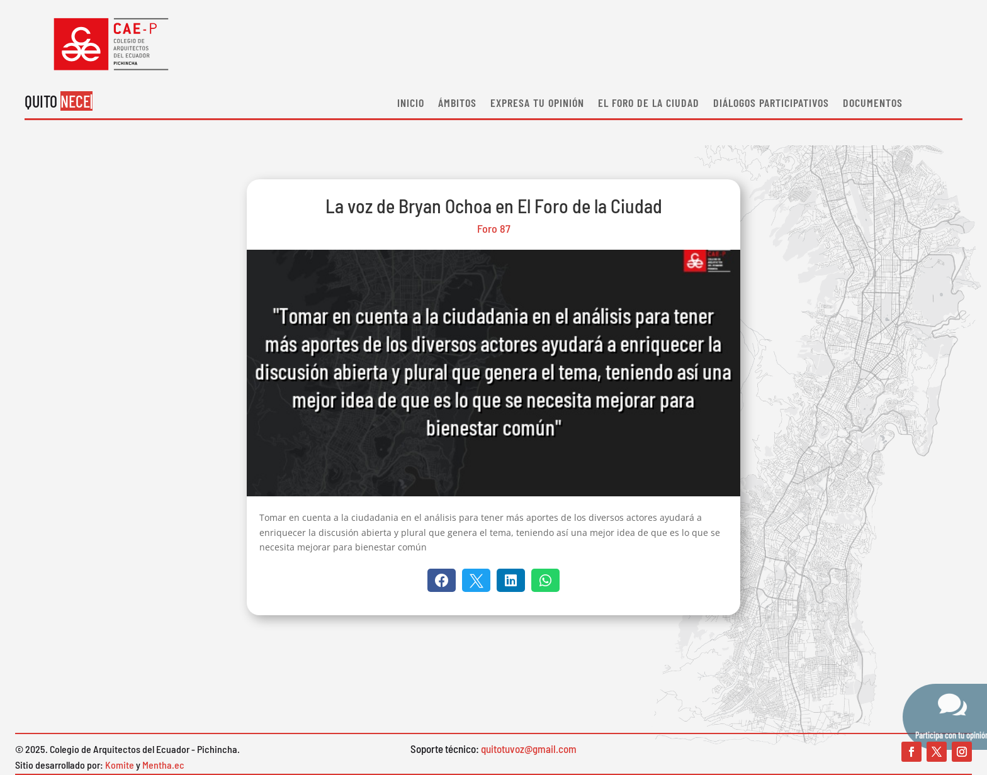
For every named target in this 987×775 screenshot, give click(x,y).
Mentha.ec (163, 765)
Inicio (410, 103)
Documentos (873, 103)
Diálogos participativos (771, 103)
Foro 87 (493, 228)
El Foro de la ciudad (648, 103)
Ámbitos (457, 103)
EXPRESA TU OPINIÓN (537, 103)
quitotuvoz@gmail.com (529, 748)
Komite (119, 765)
